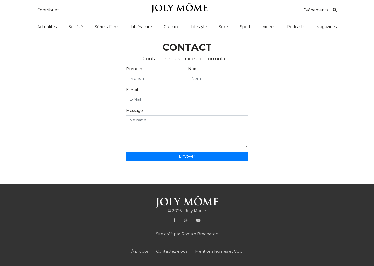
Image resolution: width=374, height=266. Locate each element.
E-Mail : (133, 89)
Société (76, 26)
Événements (315, 10)
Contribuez (48, 10)
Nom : (193, 69)
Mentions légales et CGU (219, 251)
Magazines (326, 26)
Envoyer (187, 156)
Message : (135, 110)
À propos (139, 251)
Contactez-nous (171, 251)
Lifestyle (199, 26)
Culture (171, 26)
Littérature (141, 26)
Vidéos (269, 26)
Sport (245, 26)
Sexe (223, 26)
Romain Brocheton (199, 234)
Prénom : (135, 69)
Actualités (47, 26)
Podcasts (295, 26)
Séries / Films (107, 26)
